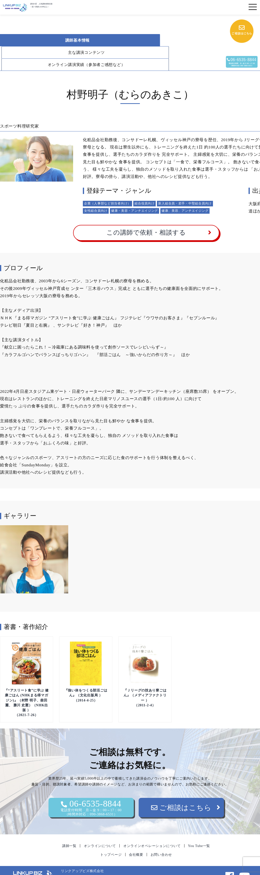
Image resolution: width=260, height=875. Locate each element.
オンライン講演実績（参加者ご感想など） (50, 52)
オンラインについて (100, 834)
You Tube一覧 (199, 834)
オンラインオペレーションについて (152, 834)
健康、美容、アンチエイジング (185, 198)
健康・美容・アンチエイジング (134, 198)
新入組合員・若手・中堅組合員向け (185, 191)
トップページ (111, 842)
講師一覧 (69, 834)
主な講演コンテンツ (131, 40)
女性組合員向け (95, 198)
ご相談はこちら (181, 795)
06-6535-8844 (91, 795)
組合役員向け (144, 191)
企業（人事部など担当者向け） (107, 191)
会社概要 (136, 842)
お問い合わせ (161, 842)
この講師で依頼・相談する (146, 220)
